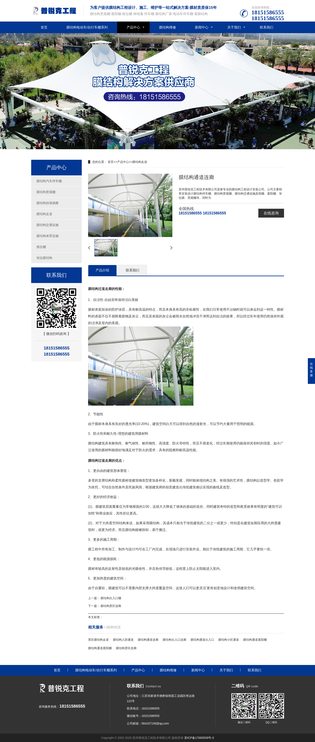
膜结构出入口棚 (111, 598)
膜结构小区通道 (228, 639)
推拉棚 (41, 247)
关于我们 (234, 27)
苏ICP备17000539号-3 (199, 737)
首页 (44, 27)
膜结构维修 (167, 27)
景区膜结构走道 (98, 639)
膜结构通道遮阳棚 (255, 639)
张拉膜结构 (44, 258)
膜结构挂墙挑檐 (47, 203)
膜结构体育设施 (47, 236)
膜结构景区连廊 (111, 606)
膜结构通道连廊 (148, 639)
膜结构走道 (44, 214)
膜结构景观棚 (45, 192)
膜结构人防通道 (123, 639)
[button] (156, 145)
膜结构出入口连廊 (174, 639)
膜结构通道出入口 (202, 639)
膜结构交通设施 (47, 225)
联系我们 (266, 27)
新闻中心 (201, 27)
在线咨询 (271, 213)
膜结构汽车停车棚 (49, 181)
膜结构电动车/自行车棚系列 (87, 27)
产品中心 (133, 27)
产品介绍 (102, 270)
